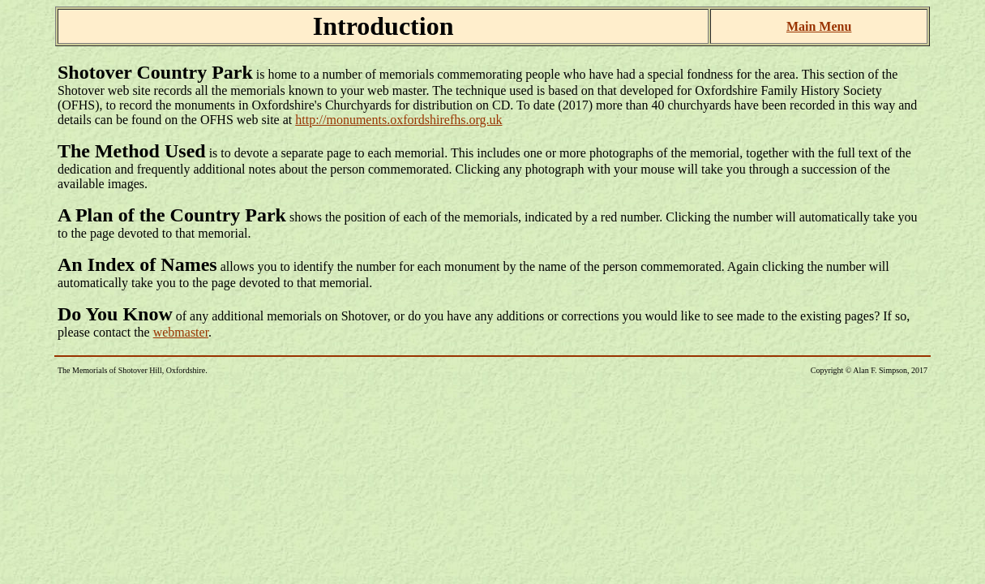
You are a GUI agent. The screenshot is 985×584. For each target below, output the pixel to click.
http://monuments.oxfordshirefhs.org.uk (398, 120)
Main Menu (818, 26)
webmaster (180, 332)
